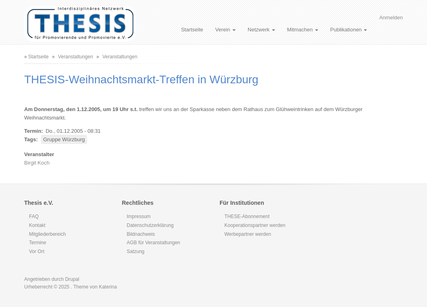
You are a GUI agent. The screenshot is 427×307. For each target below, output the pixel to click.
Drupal (72, 279)
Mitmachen (302, 30)
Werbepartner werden (247, 234)
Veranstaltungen (75, 57)
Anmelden (391, 17)
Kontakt (37, 225)
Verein (225, 30)
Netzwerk (261, 30)
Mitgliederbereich (47, 234)
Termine (37, 242)
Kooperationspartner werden (254, 225)
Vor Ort (36, 251)
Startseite (192, 30)
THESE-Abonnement (246, 216)
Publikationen (348, 30)
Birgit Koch (37, 163)
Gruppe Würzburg (64, 139)
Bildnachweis (141, 234)
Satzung (136, 251)
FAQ (34, 216)
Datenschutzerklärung (150, 225)
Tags (30, 139)
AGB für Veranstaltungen (153, 242)
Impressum (139, 216)
